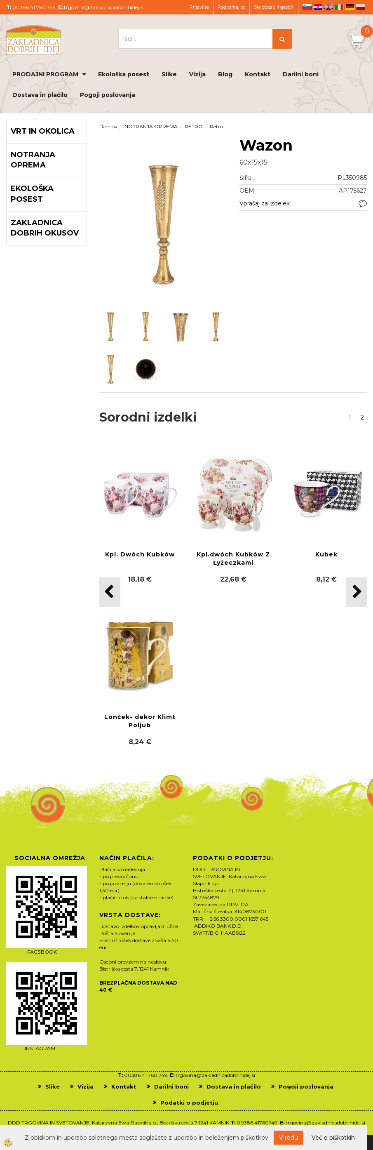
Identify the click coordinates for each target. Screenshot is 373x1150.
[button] (356, 592)
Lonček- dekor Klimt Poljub (140, 721)
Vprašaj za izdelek (264, 203)
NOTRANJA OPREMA (151, 126)
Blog (225, 74)
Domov (108, 126)
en (328, 7)
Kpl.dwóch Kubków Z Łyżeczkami (233, 558)
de (349, 7)
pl (360, 7)
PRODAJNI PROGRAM (45, 74)
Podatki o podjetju (189, 1102)
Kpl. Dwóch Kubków (140, 554)
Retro (216, 126)
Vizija (197, 74)
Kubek (326, 554)
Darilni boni (301, 74)
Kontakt (257, 74)
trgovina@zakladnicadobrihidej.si (103, 7)
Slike (169, 74)
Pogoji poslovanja (107, 95)
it (339, 7)
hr (317, 7)
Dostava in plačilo (40, 95)
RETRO (194, 126)
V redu (288, 1137)
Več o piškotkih (333, 1137)
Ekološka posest (123, 74)
